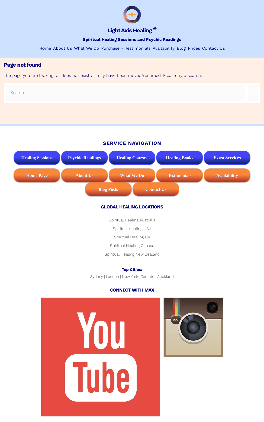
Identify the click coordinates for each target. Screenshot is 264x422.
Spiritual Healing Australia (132, 220)
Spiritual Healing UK (132, 237)
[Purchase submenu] (121, 48)
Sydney (96, 276)
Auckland (165, 276)
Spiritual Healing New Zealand (132, 254)
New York (130, 276)
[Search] (253, 93)
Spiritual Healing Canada (132, 245)
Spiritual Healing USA (132, 228)
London (112, 276)
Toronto (147, 276)
